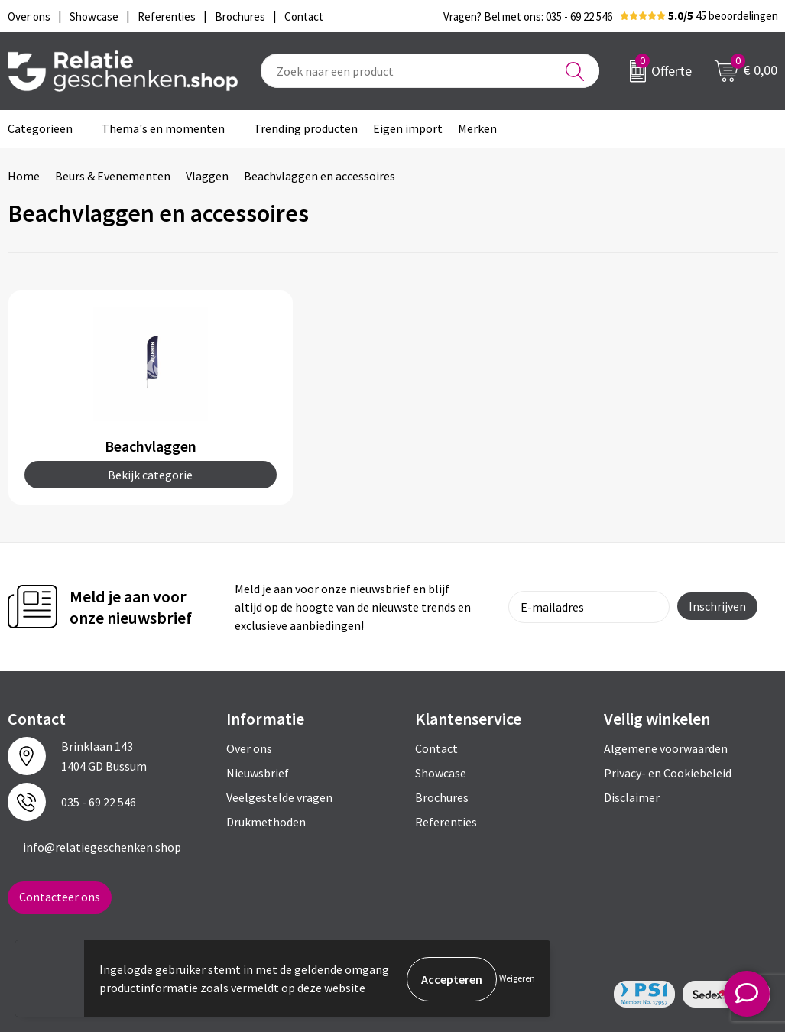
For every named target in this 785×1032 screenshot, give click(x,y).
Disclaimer (632, 797)
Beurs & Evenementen (112, 175)
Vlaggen (207, 175)
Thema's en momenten (163, 128)
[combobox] (430, 71)
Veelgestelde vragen (279, 797)
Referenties (446, 821)
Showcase (440, 772)
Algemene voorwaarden (666, 748)
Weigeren (517, 979)
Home (24, 175)
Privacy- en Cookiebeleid (667, 772)
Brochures (442, 797)
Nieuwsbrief (257, 772)
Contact (436, 748)
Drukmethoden (266, 821)
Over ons (249, 748)
